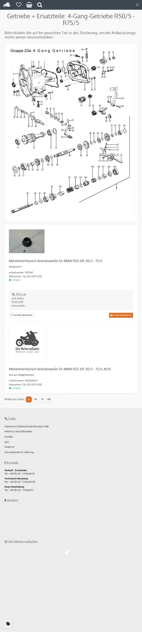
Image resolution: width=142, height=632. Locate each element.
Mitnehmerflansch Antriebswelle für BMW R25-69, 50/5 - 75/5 (55, 261)
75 (42, 399)
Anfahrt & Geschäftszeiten (18, 431)
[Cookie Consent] (8, 623)
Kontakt (8, 436)
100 (49, 399)
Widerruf (9, 447)
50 (35, 399)
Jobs (6, 442)
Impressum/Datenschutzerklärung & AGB (26, 426)
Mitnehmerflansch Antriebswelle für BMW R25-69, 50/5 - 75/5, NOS (60, 369)
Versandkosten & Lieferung (18, 452)
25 (28, 399)
